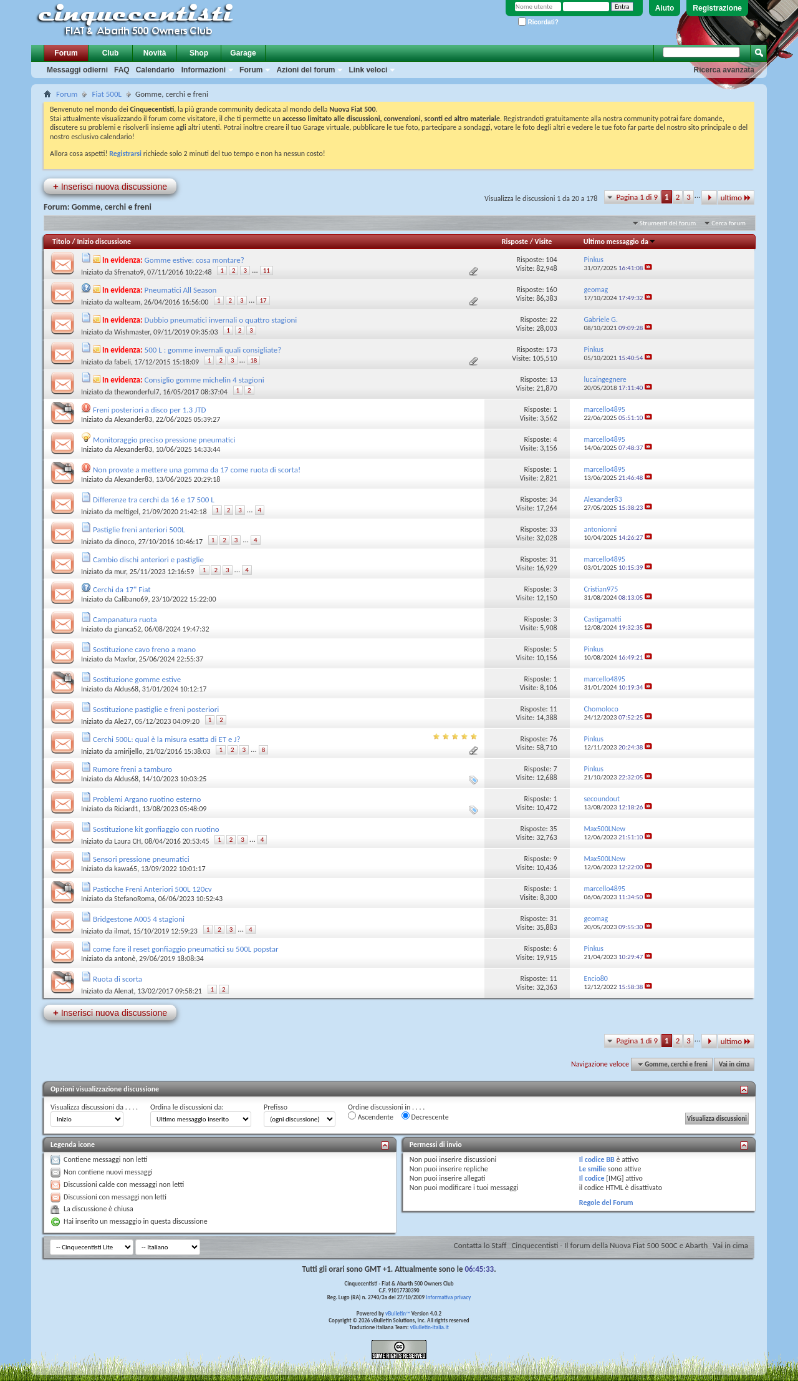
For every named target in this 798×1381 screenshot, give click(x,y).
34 (553, 499)
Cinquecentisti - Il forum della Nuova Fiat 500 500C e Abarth (609, 1245)
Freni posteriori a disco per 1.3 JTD (149, 409)
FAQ (122, 70)
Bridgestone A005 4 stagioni (139, 919)
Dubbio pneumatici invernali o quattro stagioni (221, 320)
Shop (199, 53)
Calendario (155, 70)
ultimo (736, 197)
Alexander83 (133, 419)
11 (266, 270)
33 (553, 529)
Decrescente (425, 1116)
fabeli (122, 362)
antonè (124, 958)
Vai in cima (734, 1064)
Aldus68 (126, 689)
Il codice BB (597, 1159)
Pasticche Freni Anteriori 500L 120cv (152, 889)
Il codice (592, 1178)
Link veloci (368, 70)
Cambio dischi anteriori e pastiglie (148, 559)
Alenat (124, 991)
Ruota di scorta (117, 978)
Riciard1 (126, 808)
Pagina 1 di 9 (637, 197)
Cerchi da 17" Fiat (122, 589)
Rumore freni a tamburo (132, 769)
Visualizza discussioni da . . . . (94, 1107)
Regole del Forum (606, 1202)
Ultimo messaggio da (620, 241)
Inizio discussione (104, 241)
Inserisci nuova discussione (110, 186)
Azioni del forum (305, 70)
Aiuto (665, 8)
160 (551, 289)
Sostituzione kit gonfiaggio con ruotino (156, 829)
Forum (65, 53)
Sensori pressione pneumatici (141, 859)
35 (553, 828)
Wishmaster (132, 332)
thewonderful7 (137, 392)
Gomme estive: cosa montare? (194, 260)
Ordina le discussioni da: (187, 1107)
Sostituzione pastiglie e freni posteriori (156, 709)
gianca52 (127, 629)
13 (553, 379)
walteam (127, 302)
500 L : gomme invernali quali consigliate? (213, 349)
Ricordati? (538, 22)
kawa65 (125, 868)
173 (551, 349)
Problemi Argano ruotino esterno (147, 799)
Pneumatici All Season (181, 290)
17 (262, 300)
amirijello (128, 751)
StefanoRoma (134, 898)
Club (110, 53)
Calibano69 (131, 599)
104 (551, 259)
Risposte (515, 241)
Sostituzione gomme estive (137, 679)
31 (553, 559)
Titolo (61, 241)
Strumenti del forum (668, 223)
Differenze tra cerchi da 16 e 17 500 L (153, 499)
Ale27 (123, 721)
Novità (154, 53)
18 (253, 360)
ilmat (122, 931)
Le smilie (592, 1168)
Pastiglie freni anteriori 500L (139, 529)
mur (120, 571)
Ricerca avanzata (724, 70)
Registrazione (717, 8)
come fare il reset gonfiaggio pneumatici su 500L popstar (186, 949)
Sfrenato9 (128, 272)
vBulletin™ (397, 1313)
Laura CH (127, 841)
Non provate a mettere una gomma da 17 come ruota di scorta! (196, 469)
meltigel (126, 511)
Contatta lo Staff (480, 1245)
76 (553, 738)
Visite (543, 241)
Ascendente (370, 1116)
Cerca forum (728, 223)
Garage (243, 53)
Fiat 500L (107, 94)
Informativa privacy (448, 1297)
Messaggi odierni (77, 70)
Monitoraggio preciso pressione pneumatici (164, 439)
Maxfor (124, 659)
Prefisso (275, 1107)
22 (553, 319)
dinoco (124, 541)
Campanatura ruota (125, 619)
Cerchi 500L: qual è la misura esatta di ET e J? (167, 739)
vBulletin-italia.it (429, 1327)
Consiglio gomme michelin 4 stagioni (204, 379)
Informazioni (203, 70)
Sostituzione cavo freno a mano (144, 649)
